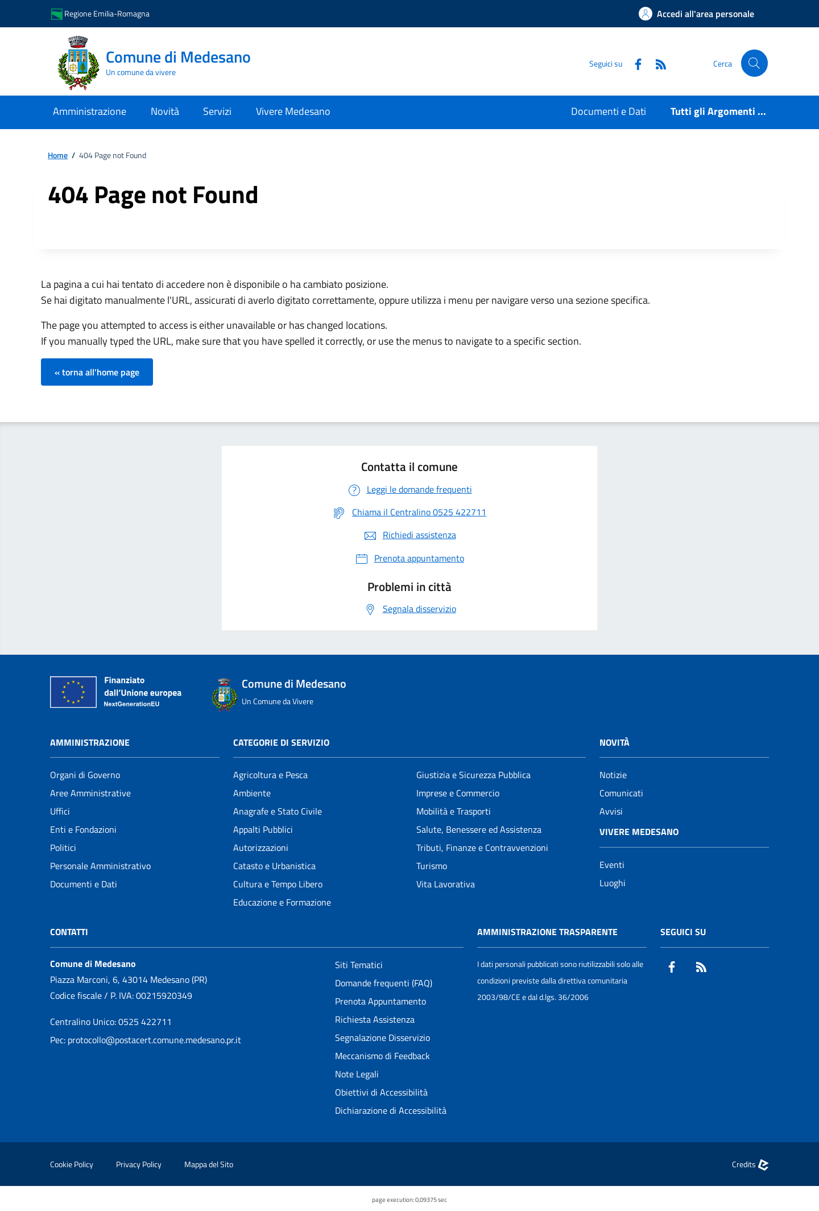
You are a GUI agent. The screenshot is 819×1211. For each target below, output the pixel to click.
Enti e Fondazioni (83, 829)
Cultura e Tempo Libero (277, 884)
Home (58, 156)
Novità (614, 742)
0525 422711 (145, 1021)
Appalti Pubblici (263, 829)
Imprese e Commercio (457, 793)
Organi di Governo (85, 775)
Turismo (431, 866)
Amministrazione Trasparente (547, 932)
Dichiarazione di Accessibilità (390, 1110)
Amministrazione (90, 742)
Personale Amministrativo (100, 866)
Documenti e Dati (83, 884)
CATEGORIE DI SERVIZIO (281, 742)
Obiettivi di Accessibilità (381, 1092)
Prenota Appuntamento (380, 1001)
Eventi (611, 864)
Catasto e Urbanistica (274, 866)
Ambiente (252, 793)
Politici (63, 847)
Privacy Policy (139, 1164)
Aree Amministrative (90, 793)
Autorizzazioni (260, 847)
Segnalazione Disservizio (382, 1037)
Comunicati (621, 793)
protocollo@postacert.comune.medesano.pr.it (154, 1040)
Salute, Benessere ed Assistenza (478, 829)
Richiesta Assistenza (375, 1019)
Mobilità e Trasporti (453, 811)
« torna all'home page (97, 372)
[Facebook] (633, 63)
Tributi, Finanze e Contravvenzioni (482, 847)
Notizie (613, 775)
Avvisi (611, 811)
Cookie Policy (71, 1164)
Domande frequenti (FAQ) (383, 983)
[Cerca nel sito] (754, 63)
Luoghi (612, 883)
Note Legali (357, 1074)
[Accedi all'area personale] (696, 13)
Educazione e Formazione (282, 902)
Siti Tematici (359, 965)
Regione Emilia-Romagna (100, 13)
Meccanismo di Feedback (382, 1056)
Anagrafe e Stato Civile (277, 811)
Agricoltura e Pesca (270, 775)
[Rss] (655, 63)
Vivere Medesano (639, 831)
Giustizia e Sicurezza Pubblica (473, 775)
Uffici (60, 811)
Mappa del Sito (208, 1164)
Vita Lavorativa (445, 884)
